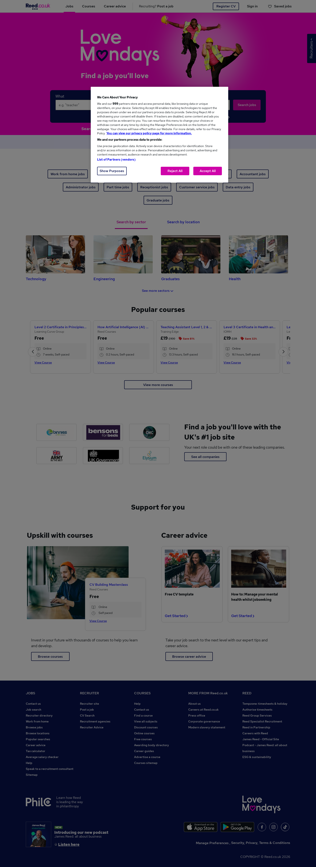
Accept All (208, 171)
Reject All (175, 171)
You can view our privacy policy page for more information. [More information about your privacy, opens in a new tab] (149, 133)
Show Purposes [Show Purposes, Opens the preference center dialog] (112, 171)
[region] (159, 135)
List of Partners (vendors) (116, 159)
